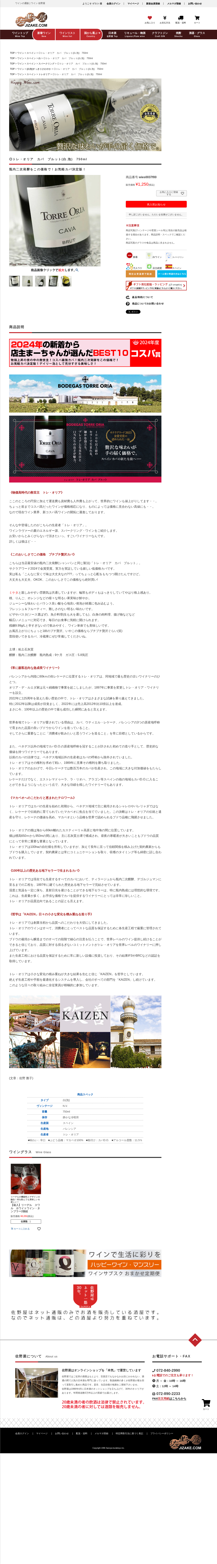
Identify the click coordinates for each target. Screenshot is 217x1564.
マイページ (133, 3)
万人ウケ (134, 268)
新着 (132, 257)
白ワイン (154, 257)
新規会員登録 (153, 3)
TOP (12, 53)
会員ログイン (113, 3)
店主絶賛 (154, 268)
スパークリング (46, 63)
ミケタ (13, 592)
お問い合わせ (195, 3)
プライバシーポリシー (161, 1433)
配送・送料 (81, 1433)
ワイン (20, 53)
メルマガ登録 (174, 3)
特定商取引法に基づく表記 (129, 1433)
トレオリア (44, 74)
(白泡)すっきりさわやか (39, 69)
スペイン (31, 53)
